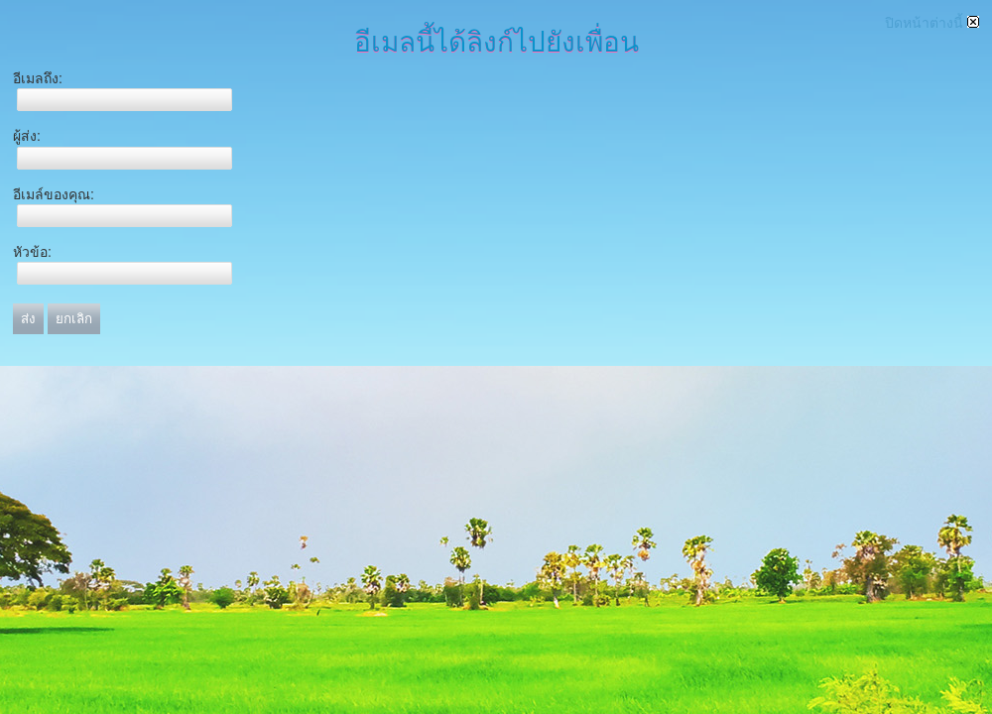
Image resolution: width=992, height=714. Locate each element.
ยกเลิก (74, 318)
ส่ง (28, 318)
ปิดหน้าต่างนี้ (932, 23)
